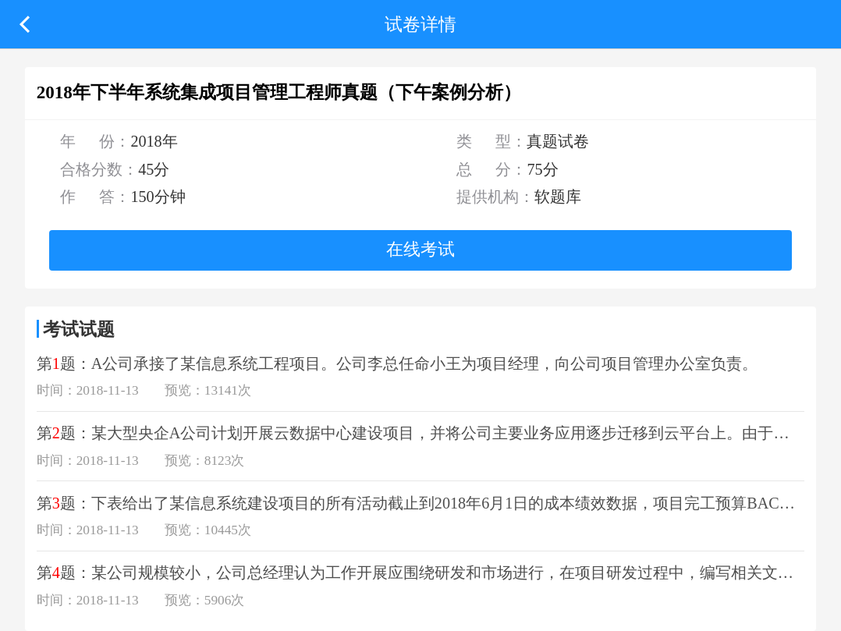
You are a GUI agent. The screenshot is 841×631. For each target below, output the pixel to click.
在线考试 (420, 249)
